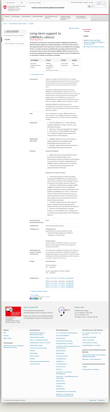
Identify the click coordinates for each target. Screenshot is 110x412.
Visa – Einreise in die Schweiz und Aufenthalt (91, 333)
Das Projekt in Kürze (37, 74)
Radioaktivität (33, 353)
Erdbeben (32, 350)
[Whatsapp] (39, 298)
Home (5, 23)
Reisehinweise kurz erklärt (37, 337)
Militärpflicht (59, 361)
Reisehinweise (26, 18)
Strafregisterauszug (61, 364)
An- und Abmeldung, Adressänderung (66, 333)
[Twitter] (33, 298)
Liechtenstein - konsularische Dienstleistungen (64, 372)
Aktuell (7, 18)
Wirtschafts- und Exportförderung (91, 359)
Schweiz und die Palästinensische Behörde (67, 18)
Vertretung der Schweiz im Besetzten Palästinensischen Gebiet (13, 346)
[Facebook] (31, 298)
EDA (22, 2)
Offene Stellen (7, 338)
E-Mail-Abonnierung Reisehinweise (39, 361)
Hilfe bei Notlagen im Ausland (64, 343)
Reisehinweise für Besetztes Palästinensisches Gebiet (37, 333)
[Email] (41, 298)
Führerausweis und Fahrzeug (64, 341)
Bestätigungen (60, 353)
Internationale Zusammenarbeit (83, 18)
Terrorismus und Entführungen (38, 348)
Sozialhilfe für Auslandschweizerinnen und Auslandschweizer (68, 347)
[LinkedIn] (35, 298)
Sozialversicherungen (62, 356)
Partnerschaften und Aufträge (90, 369)
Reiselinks (32, 358)
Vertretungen (15, 18)
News (4, 333)
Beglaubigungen (60, 350)
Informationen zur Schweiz (89, 342)
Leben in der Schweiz (88, 340)
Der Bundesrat (11, 2)
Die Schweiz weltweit (35, 2)
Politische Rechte (60, 338)
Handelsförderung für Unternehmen (66, 391)
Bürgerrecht (59, 386)
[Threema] (37, 298)
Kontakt (85, 31)
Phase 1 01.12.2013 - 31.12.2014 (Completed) (59, 287)
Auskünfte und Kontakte (89, 337)
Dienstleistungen (38, 18)
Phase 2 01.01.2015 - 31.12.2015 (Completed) (59, 285)
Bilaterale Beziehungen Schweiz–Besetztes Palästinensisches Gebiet (94, 355)
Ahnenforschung (60, 367)
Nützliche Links (60, 381)
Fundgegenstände (61, 358)
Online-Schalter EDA (31, 307)
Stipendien (59, 369)
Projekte (84, 367)
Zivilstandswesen (60, 389)
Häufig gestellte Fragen (36, 345)
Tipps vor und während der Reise (39, 340)
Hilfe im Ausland (34, 356)
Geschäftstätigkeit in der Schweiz (91, 345)
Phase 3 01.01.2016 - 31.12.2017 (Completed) (59, 283)
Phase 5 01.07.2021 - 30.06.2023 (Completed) (59, 278)
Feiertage (6, 335)
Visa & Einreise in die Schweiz (52, 18)
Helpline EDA (79, 307)
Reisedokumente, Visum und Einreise (40, 342)
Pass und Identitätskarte (62, 335)
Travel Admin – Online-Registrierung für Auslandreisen (67, 377)
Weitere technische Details (39, 291)
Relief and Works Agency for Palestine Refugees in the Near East (94, 42)
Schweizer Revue (60, 383)
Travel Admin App (35, 364)
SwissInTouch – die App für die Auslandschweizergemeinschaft (64, 395)
